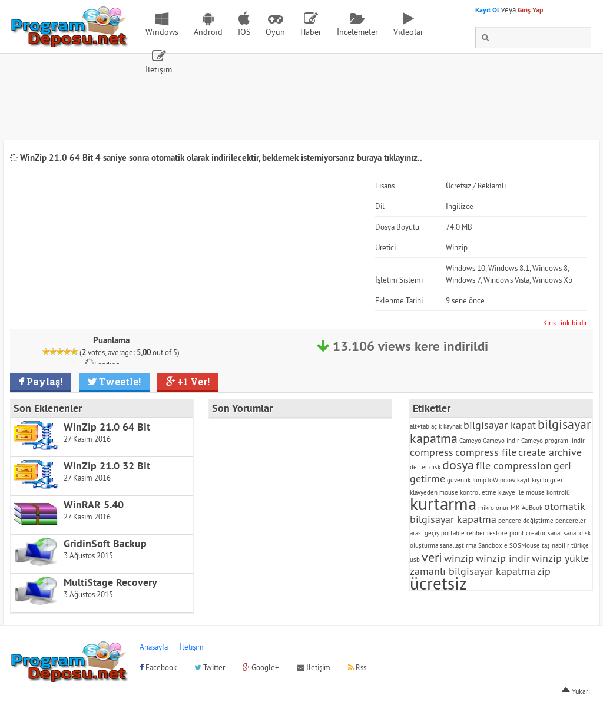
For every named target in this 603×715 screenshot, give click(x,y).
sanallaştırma (458, 545)
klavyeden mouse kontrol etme (453, 492)
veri (432, 557)
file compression (514, 465)
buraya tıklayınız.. (389, 157)
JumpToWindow (493, 480)
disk (434, 467)
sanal (555, 533)
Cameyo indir (501, 440)
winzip (459, 558)
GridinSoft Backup (105, 543)
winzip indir (503, 558)
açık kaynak (446, 426)
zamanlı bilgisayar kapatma (472, 571)
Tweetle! (119, 381)
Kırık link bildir (565, 322)
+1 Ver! (192, 381)
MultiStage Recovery (110, 582)
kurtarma (443, 504)
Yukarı (576, 691)
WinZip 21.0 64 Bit (107, 426)
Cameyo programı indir (553, 440)
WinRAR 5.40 (94, 504)
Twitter (209, 667)
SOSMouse (524, 545)
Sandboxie (493, 545)
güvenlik (459, 480)
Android (208, 32)
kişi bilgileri (548, 480)
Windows (161, 32)
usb (415, 559)
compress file (485, 452)
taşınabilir (555, 545)
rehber (475, 533)
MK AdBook (526, 508)
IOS (244, 32)
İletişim (158, 69)
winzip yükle (560, 558)
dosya (458, 464)
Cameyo (470, 440)
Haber (311, 32)
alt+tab (419, 426)
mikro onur (493, 508)
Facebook (158, 667)
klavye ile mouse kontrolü (534, 492)
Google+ (261, 667)
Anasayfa (154, 646)
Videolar (408, 32)
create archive (550, 452)
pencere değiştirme (526, 521)
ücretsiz (438, 583)
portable (453, 533)
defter (419, 467)
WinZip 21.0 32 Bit (107, 465)
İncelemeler (357, 32)
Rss (357, 667)
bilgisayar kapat (499, 425)
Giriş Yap (530, 10)
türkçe (580, 545)
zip (544, 571)
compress (431, 452)
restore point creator (516, 533)
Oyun (275, 32)
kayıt (523, 480)
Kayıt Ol (487, 10)
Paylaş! (43, 381)
